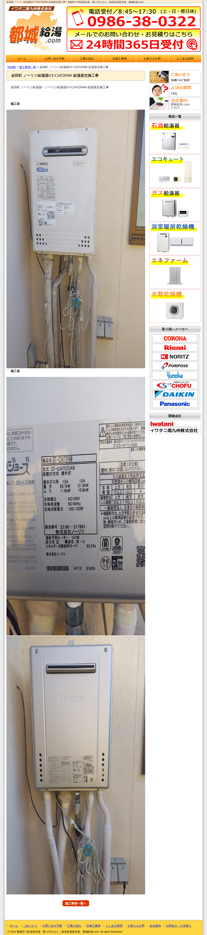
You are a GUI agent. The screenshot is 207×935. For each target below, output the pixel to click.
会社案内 (155, 925)
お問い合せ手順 (54, 58)
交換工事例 (120, 58)
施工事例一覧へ (75, 903)
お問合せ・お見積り (178, 925)
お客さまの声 (152, 58)
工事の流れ (87, 58)
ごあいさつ (30, 925)
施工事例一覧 (27, 67)
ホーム (22, 58)
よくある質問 (184, 58)
